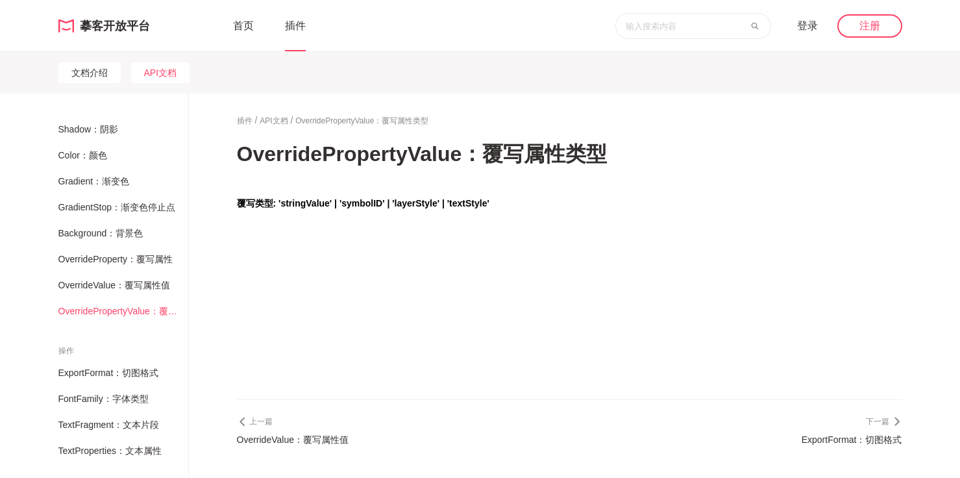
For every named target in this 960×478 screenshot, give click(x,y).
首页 (243, 25)
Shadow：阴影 (88, 129)
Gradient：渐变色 (94, 181)
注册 (869, 25)
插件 (295, 25)
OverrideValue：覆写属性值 (114, 285)
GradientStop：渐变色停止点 (117, 207)
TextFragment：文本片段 (109, 425)
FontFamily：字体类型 (103, 399)
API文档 (160, 73)
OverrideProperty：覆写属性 (115, 259)
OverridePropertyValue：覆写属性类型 (121, 311)
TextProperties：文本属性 (110, 451)
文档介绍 (89, 73)
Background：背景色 (100, 233)
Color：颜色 (82, 155)
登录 (807, 25)
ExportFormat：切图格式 (108, 373)
